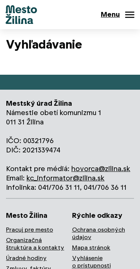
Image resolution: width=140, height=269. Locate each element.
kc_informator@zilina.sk (66, 178)
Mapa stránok (91, 247)
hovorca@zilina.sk (100, 168)
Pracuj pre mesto (29, 229)
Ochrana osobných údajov (98, 233)
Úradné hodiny (26, 258)
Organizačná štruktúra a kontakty (35, 244)
